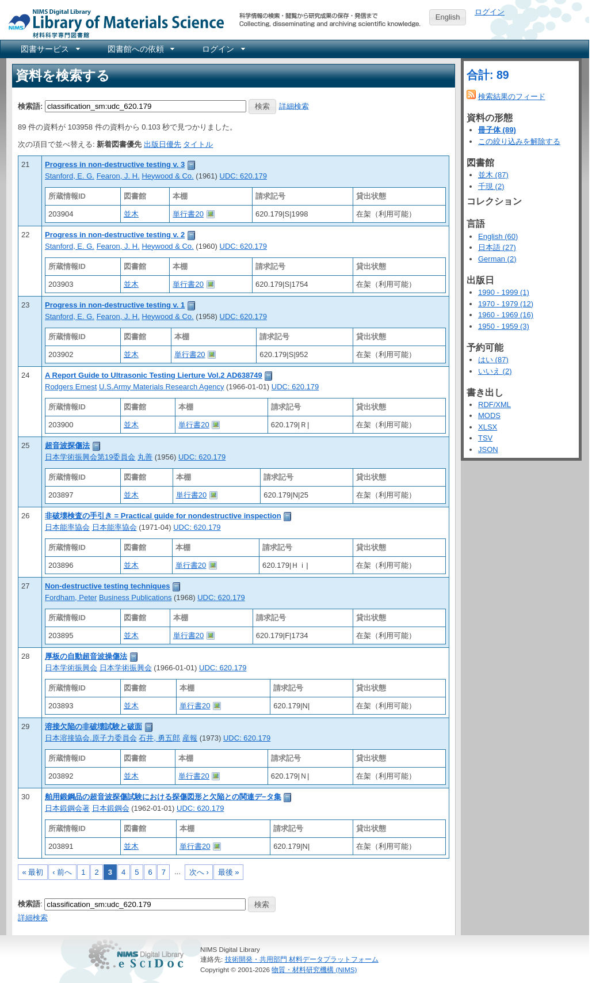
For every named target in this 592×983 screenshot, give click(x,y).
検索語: (30, 105)
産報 (189, 738)
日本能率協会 (67, 527)
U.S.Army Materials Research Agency (161, 386)
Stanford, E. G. (69, 176)
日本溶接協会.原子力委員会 (91, 738)
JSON (488, 449)
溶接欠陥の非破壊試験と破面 (93, 726)
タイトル (198, 144)
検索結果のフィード (511, 96)
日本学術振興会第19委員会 (90, 457)
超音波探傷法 (67, 445)
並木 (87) (493, 174)
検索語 (29, 903)
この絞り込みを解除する (519, 141)
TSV (485, 438)
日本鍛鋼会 (110, 808)
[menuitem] (49, 49)
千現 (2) (491, 186)
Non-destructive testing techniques (107, 586)
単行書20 (188, 214)
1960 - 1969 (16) (505, 314)
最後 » (228, 872)
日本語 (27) (497, 247)
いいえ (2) (495, 371)
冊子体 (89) (497, 130)
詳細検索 (294, 105)
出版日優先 (162, 144)
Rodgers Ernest (71, 386)
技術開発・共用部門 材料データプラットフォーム (302, 959)
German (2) (497, 259)
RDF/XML (494, 404)
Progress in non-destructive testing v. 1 (115, 305)
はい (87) (493, 359)
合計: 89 (488, 75)
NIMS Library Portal (112, 23)
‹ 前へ (62, 872)
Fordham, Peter (71, 597)
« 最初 (33, 872)
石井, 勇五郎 (159, 738)
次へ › (199, 872)
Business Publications (135, 597)
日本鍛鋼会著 (67, 808)
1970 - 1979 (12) (505, 303)
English (448, 17)
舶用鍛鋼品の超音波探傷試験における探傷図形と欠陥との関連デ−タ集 (163, 796)
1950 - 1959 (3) (503, 326)
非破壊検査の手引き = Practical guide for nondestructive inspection (163, 515)
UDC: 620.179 (243, 176)
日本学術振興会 (71, 667)
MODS (489, 415)
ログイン (490, 11)
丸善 (145, 457)
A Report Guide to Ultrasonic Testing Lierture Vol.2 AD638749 (153, 375)
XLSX (487, 427)
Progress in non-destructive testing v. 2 (115, 234)
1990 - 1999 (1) (503, 292)
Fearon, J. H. (118, 176)
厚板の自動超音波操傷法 (86, 656)
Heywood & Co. (167, 176)
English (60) (498, 236)
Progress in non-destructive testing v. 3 (115, 164)
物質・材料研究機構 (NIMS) (314, 969)
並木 (131, 214)
